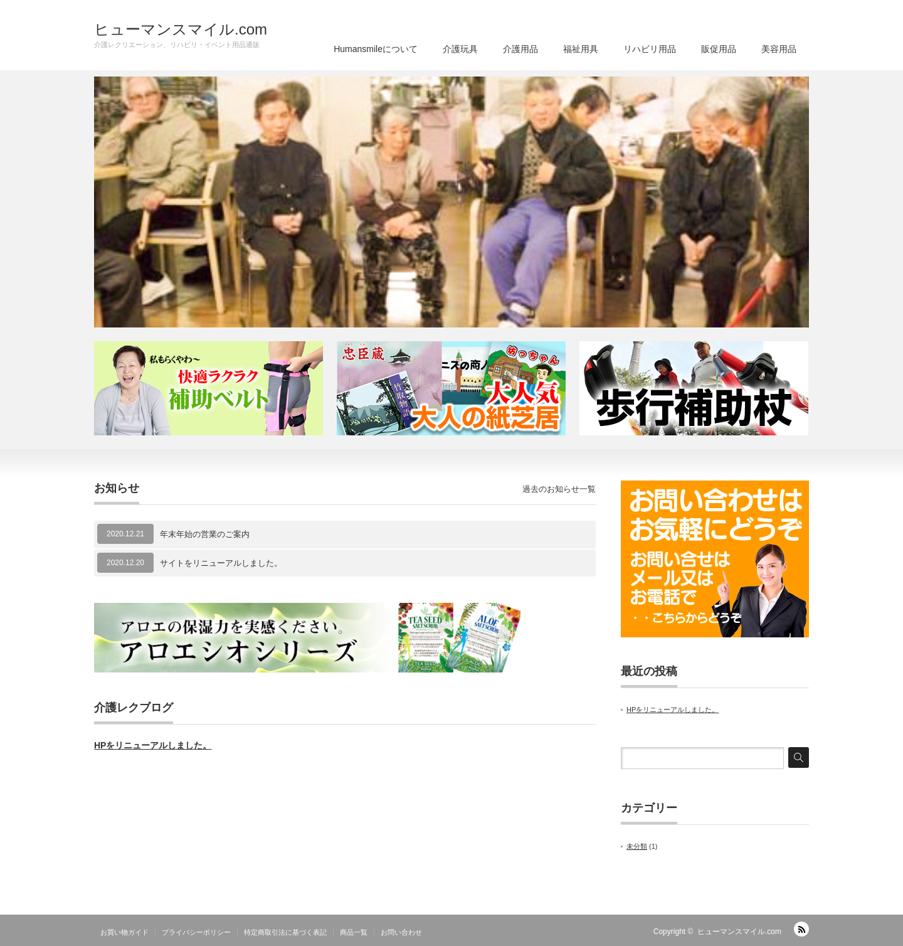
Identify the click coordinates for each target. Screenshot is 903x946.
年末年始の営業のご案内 (205, 534)
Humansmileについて (376, 49)
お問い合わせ (401, 932)
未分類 (636, 846)
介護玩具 (460, 49)
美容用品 (778, 49)
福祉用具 (580, 49)
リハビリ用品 (649, 49)
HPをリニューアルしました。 (152, 745)
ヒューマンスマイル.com (180, 29)
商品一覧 (353, 932)
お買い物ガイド (124, 932)
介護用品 (520, 49)
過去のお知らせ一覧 (559, 489)
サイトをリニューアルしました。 (221, 563)
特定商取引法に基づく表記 (285, 932)
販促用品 (718, 49)
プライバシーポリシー (196, 932)
